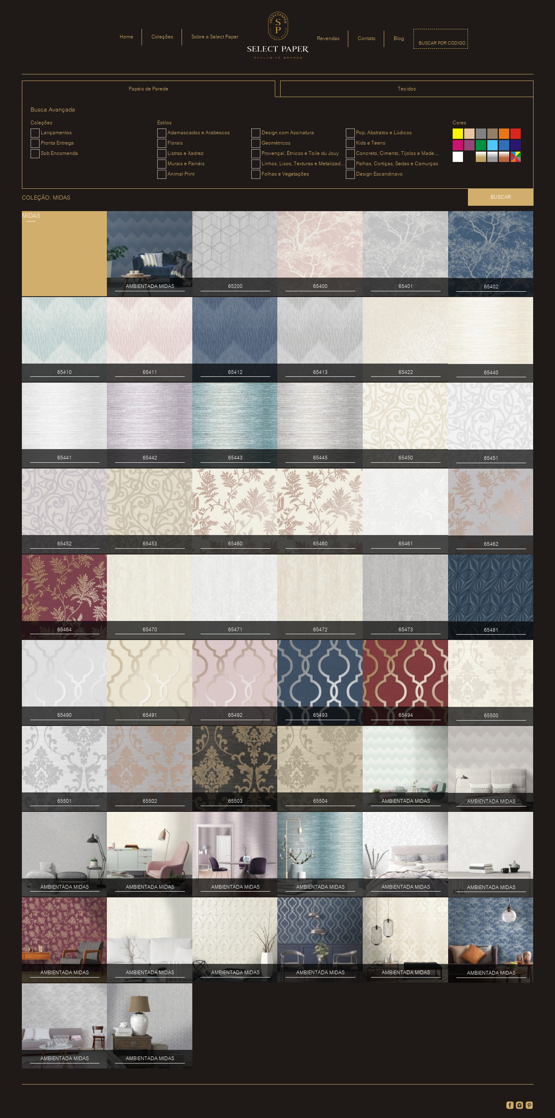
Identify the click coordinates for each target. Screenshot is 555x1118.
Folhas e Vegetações (285, 174)
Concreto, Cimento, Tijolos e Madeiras (399, 153)
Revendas (328, 38)
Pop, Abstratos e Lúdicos (384, 133)
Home (126, 37)
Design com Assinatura (288, 133)
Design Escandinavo (379, 174)
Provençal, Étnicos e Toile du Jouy (300, 153)
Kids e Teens (370, 143)
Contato (367, 38)
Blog (399, 38)
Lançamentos (56, 133)
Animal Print (181, 174)
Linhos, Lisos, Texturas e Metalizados (304, 164)
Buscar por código (442, 43)
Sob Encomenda (59, 153)
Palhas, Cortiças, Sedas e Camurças (397, 164)
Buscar (501, 197)
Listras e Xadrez (185, 153)
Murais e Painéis (186, 164)
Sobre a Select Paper (215, 37)
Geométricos (276, 143)
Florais (175, 143)
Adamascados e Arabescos (199, 133)
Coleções (162, 37)
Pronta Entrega (57, 143)
